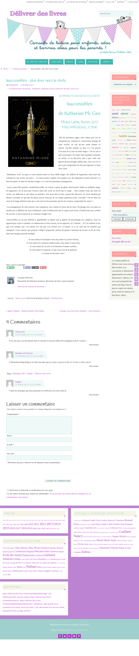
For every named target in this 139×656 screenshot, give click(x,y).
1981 (24, 520)
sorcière (119, 180)
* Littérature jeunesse (19, 69)
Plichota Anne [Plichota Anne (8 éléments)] (83, 544)
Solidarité (134, 177)
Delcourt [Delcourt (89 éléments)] (39, 551)
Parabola (73, 630)
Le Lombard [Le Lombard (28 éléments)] (25, 563)
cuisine (118, 125)
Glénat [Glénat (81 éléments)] (16, 559)
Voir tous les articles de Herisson (32, 286)
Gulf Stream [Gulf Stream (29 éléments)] (33, 559)
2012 (43, 524)
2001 (60, 520)
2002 (63, 520)
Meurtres (114, 158)
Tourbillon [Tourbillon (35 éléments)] (55, 571)
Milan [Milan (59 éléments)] (19, 567)
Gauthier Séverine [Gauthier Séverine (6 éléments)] (114, 532)
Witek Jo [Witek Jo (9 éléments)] (123, 548)
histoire (121, 144)
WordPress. (83, 630)
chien (122, 121)
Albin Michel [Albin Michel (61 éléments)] (21, 548)
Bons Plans (116, 238)
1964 (12, 520)
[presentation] (24, 470)
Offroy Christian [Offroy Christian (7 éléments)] (122, 541)
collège (126, 121)
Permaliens (57, 298)
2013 (50, 524)
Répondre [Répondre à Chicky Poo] (94, 345)
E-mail (10, 445)
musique (129, 158)
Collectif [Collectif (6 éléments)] (107, 528)
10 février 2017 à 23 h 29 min (29, 356)
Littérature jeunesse (75, 2)
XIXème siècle (124, 191)
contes (134, 121)
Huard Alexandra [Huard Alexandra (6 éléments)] (87, 536)
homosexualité (132, 143)
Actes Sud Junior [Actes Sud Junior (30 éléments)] (8, 548)
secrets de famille (123, 177)
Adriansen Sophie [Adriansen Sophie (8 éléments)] (88, 520)
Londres (117, 155)
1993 (36, 520)
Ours (135, 162)
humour (115, 147)
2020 (35, 528)
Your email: (116, 211)
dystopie (134, 125)
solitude (114, 180)
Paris (113, 166)
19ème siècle (115, 110)
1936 (7, 520)
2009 (26, 524)
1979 (21, 520)
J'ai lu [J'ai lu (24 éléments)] (48, 559)
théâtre (113, 184)
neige (117, 162)
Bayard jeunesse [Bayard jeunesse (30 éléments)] (8, 552)
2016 (12, 528)
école (113, 129)
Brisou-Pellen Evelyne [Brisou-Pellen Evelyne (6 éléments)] (84, 524)
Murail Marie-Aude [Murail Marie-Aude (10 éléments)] (106, 540)
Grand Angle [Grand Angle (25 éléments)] (25, 559)
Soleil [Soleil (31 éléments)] (30, 571)
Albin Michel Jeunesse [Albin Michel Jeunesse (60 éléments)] (38, 548)
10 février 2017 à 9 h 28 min (28, 335)
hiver (126, 143)
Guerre (129, 140)
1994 (39, 520)
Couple (113, 125)
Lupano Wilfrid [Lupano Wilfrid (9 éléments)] (119, 536)
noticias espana (23, 597)
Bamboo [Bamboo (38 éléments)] (53, 548)
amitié (115, 113)
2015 (6, 528)
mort (118, 158)
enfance (129, 129)
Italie (123, 151)
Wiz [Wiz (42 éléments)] (9, 574)
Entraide (134, 132)
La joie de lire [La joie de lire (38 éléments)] (15, 563)
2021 (39, 529)
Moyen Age (123, 158)
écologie (118, 128)
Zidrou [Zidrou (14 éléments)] (85, 552)
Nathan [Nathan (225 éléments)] (31, 566)
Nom (9, 436)
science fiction (120, 173)
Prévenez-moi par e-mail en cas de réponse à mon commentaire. (33, 462)
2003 (4, 524)
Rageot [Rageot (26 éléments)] (54, 567)
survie (134, 180)
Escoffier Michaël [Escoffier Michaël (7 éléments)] (92, 532)
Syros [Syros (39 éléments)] (35, 571)
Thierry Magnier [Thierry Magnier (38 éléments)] (44, 571)
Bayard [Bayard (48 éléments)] (60, 548)
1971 (18, 520)
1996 (45, 520)
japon (126, 151)
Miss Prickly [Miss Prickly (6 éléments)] (80, 540)
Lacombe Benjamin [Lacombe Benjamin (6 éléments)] (106, 536)
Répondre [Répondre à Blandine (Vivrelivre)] (94, 366)
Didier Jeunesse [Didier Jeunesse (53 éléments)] (51, 551)
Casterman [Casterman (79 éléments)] (19, 551)
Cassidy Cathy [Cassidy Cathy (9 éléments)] (106, 524)
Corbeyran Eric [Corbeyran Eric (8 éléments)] (116, 528)
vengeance (130, 184)
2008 (22, 524)
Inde (120, 151)
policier (130, 166)
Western (119, 191)
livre (113, 155)
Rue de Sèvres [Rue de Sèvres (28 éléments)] (7, 571)
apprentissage (122, 117)
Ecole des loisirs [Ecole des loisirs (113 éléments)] (12, 555)
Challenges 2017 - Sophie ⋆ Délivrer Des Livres (31, 374)
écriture (124, 128)
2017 (18, 528)
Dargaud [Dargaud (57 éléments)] (30, 551)
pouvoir (134, 166)
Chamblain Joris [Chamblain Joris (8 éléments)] (90, 528)
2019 (29, 528)
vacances (124, 184)
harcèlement (115, 143)
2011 (36, 524)
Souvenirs (129, 180)
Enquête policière (126, 132)
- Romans (35, 89)
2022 (44, 528)
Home (5, 69)
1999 (54, 520)
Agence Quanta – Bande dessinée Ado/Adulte (25, 311)
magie (127, 155)
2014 (57, 524)
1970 (15, 520)
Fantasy (114, 140)
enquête (119, 132)
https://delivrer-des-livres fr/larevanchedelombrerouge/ (25, 593)
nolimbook (38, 604)
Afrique (134, 110)
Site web (10, 453)
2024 (51, 529)
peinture (117, 166)
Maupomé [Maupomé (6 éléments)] (128, 536)
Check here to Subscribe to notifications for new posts (30, 490)
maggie (18, 382)
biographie (114, 121)
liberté (134, 151)
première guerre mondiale (119, 169)
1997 (48, 520)
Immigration (115, 151)
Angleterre (133, 114)
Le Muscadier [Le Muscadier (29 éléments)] (34, 563)
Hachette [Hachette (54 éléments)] (42, 559)
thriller (118, 184)
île (121, 147)
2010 (30, 524)
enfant (134, 128)
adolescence (126, 110)
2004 (7, 524)
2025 (54, 529)
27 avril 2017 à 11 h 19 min (28, 385)
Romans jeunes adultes (67, 89)
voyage (129, 188)
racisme (130, 169)
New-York (122, 162)
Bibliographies (95, 2)
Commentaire (13, 414)
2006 (14, 524)
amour (124, 113)
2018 (24, 528)
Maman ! (121, 2)
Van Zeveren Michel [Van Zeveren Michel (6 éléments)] (93, 548)
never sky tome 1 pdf (29, 607)
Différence (128, 125)
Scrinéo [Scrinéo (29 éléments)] (25, 571)
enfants (114, 132)
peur (121, 166)
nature (113, 162)
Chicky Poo (20, 332)
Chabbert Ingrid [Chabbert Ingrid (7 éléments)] (79, 528)
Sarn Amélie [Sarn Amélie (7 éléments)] (119, 544)
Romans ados (47, 89)
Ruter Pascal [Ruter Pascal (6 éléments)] (111, 544)
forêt (124, 140)
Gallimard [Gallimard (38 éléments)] (39, 555)
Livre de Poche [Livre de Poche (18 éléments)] (61, 563)
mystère (134, 158)
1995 (42, 520)
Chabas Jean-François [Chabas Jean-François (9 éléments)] (123, 524)
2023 (47, 529)
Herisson (13, 85)
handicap (134, 140)
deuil (122, 125)
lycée (123, 155)
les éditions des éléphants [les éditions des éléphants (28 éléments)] (48, 563)
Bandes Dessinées (32, 2)
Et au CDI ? (110, 2)
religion (134, 169)
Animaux (115, 117)
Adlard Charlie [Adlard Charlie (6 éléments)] (77, 520)
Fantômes (119, 140)
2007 (18, 524)
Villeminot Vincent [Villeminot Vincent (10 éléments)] (108, 547)
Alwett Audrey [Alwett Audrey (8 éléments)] (101, 520)
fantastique (132, 136)
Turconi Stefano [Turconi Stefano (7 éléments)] (83, 548)
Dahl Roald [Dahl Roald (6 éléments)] (125, 528)
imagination (133, 147)
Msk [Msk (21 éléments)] (24, 567)
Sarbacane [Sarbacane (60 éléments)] (17, 571)
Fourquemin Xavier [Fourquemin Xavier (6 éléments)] (104, 532)
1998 (51, 520)
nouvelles (130, 162)
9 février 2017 (27, 85)
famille (123, 136)
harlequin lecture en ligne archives (17, 611)
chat (119, 121)
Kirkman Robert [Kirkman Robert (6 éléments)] (97, 536)
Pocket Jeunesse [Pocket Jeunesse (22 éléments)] (47, 567)
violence (123, 188)
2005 (11, 524)
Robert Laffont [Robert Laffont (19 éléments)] (61, 567)
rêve (113, 173)
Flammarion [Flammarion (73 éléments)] (28, 555)
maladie (132, 155)
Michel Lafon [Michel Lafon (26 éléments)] (12, 567)
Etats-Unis (115, 136)
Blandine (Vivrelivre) (24, 353)
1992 (33, 520)
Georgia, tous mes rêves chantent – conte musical (79, 311)
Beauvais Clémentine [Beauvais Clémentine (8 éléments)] (116, 520)
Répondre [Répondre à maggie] (94, 395)
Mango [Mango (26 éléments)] (5, 567)
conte (130, 121)
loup (120, 155)
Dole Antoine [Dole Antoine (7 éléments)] (82, 532)
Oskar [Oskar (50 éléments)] (39, 567)
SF (130, 177)
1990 (30, 520)
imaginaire (126, 147)
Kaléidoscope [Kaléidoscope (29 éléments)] (55, 559)
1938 (10, 520)
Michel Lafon (20, 298)
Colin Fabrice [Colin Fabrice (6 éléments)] (100, 528)
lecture (130, 151)
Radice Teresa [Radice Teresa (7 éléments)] (93, 544)
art (127, 117)
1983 (27, 520)
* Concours (132, 2)
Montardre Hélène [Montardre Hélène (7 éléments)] (90, 541)
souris (124, 180)
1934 (4, 520)
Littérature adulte (52, 2)
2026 (58, 528)
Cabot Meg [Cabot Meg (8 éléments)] (95, 524)
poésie (125, 166)
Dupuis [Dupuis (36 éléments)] (61, 552)
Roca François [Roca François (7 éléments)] (103, 544)
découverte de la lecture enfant (51, 607)
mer (135, 155)
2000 (57, 520)
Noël (126, 162)
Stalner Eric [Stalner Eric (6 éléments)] (127, 544)
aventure (132, 117)
